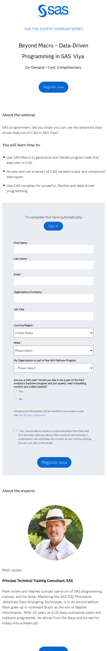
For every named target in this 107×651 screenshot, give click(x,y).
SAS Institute (53, 13)
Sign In (53, 226)
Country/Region (24, 325)
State (17, 342)
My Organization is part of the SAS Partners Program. (45, 360)
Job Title (19, 309)
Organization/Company (28, 292)
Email (17, 274)
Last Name (21, 258)
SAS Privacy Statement (32, 415)
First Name (21, 242)
